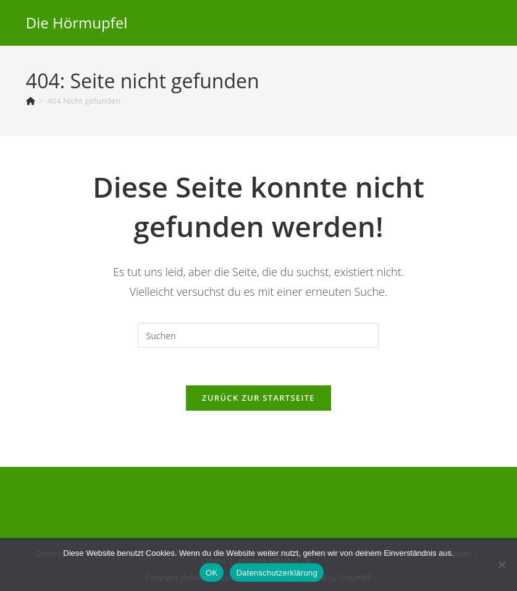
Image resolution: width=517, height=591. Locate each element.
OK (211, 572)
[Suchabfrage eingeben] (258, 335)
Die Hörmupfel (76, 22)
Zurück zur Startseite (258, 397)
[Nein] (501, 564)
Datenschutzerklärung (276, 572)
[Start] (30, 100)
